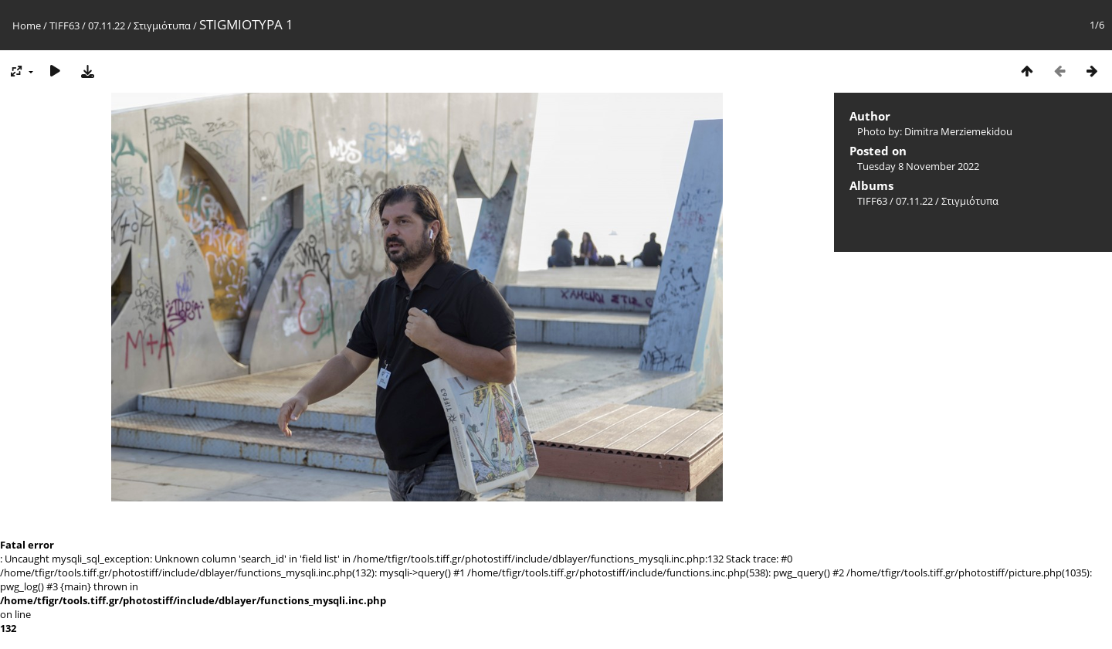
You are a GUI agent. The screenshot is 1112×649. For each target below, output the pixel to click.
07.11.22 (106, 25)
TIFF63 (64, 25)
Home (26, 25)
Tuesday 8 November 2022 (918, 166)
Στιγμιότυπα (162, 25)
